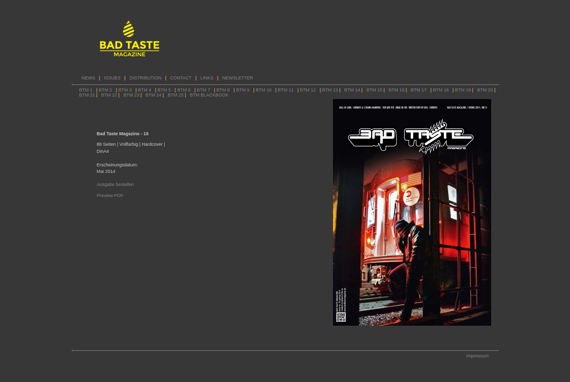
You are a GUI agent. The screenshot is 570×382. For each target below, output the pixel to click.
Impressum (477, 355)
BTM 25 (176, 95)
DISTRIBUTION (146, 77)
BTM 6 (184, 89)
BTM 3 (125, 89)
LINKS (206, 77)
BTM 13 (330, 89)
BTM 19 (463, 89)
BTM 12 (308, 89)
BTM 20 (485, 89)
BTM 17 (419, 89)
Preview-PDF (110, 195)
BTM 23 (132, 95)
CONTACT (181, 77)
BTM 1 (86, 89)
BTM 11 (286, 89)
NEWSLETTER (238, 77)
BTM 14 (353, 89)
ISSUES (112, 77)
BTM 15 (375, 89)
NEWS (88, 77)
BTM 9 (243, 89)
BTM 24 (154, 95)
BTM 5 (164, 89)
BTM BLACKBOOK (209, 95)
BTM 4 (145, 89)
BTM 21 (87, 95)
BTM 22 (110, 95)
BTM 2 (105, 89)
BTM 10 (264, 89)
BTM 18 (441, 89)
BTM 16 (397, 89)
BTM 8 (223, 89)
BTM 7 (203, 89)
